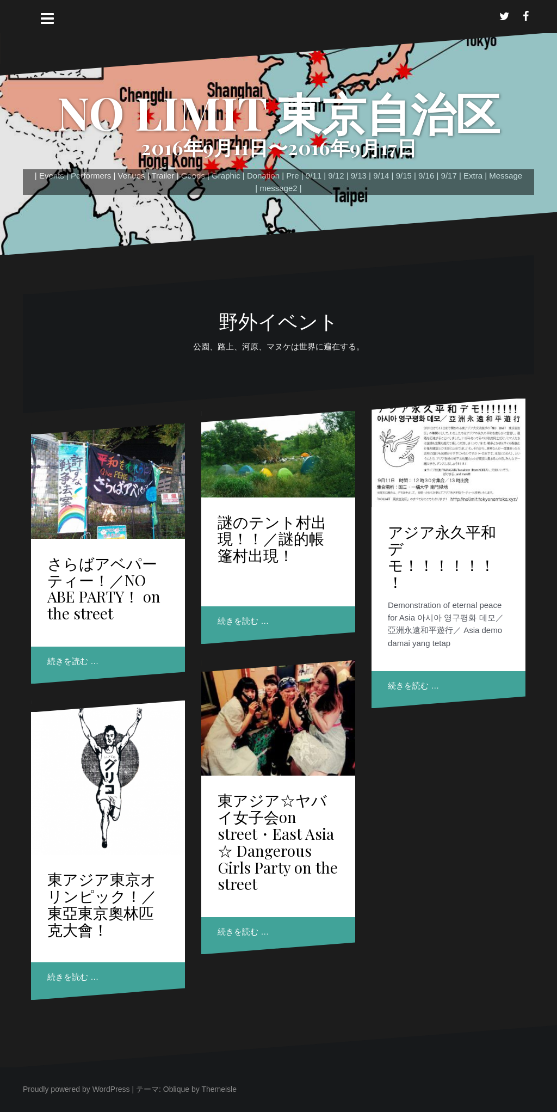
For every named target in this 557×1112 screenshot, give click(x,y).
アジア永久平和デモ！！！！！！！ (442, 556)
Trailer (163, 175)
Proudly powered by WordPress (76, 1089)
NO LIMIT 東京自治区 (278, 112)
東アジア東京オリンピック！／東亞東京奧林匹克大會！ (102, 904)
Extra (472, 175)
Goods (193, 175)
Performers (91, 175)
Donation (263, 175)
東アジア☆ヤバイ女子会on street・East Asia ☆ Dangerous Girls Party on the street (278, 842)
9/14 (381, 175)
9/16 (426, 175)
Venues (131, 175)
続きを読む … (72, 661)
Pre (292, 175)
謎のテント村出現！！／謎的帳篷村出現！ (272, 539)
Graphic (226, 175)
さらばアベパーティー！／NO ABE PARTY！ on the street (103, 588)
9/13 (359, 175)
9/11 (313, 175)
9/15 (404, 175)
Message (505, 175)
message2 (278, 188)
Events (51, 175)
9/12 (336, 175)
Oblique (176, 1089)
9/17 (449, 175)
